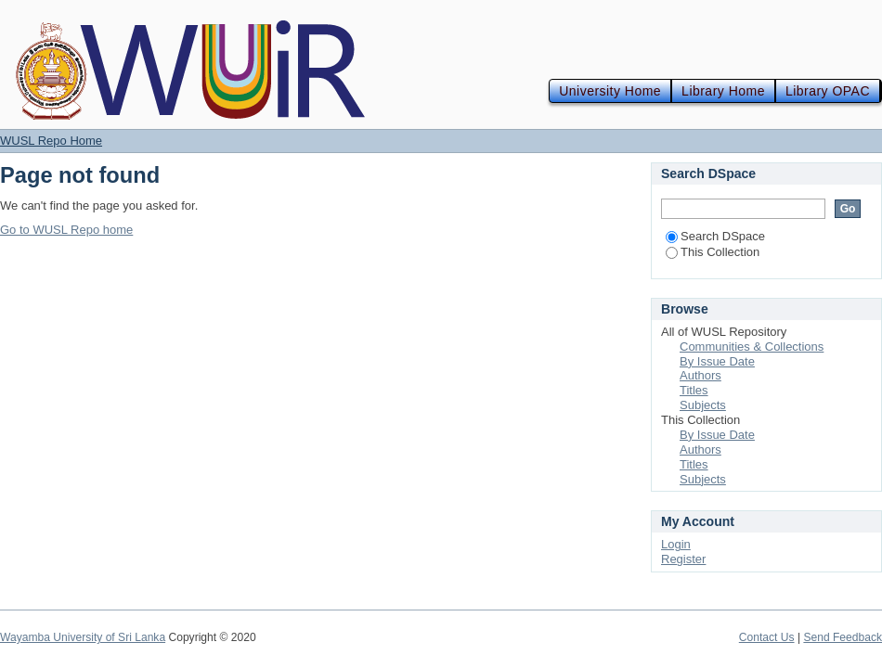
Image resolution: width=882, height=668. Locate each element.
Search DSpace (715, 236)
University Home (610, 91)
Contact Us (767, 637)
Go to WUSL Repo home (66, 230)
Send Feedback (842, 637)
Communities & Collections (752, 346)
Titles (694, 390)
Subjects (703, 405)
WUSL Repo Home (51, 141)
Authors (700, 375)
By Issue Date (717, 361)
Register (683, 559)
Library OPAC (827, 91)
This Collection (712, 252)
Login (676, 544)
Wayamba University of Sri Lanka (82, 637)
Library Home (723, 91)
